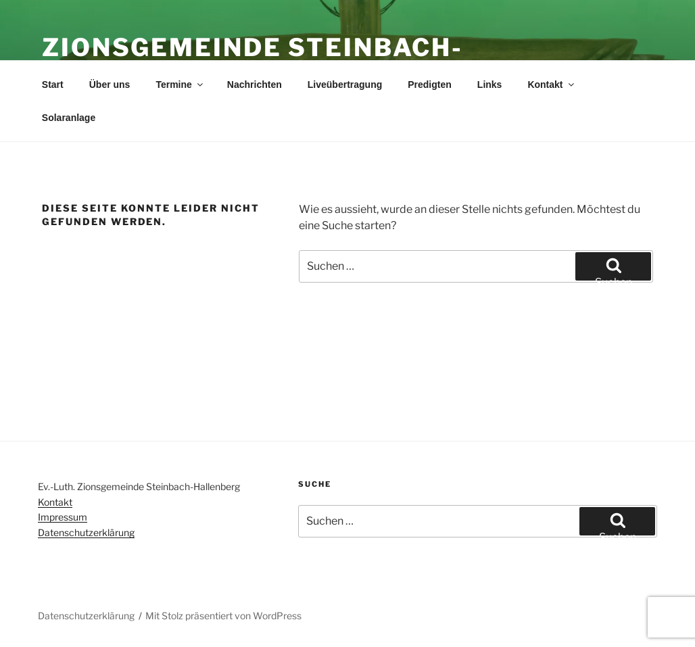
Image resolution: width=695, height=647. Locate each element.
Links (489, 84)
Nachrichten (254, 84)
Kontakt (551, 84)
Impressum (62, 517)
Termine (179, 84)
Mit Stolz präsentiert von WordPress (223, 615)
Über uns (109, 84)
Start (53, 84)
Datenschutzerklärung (86, 532)
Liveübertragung (345, 84)
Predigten (430, 84)
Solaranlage (68, 117)
